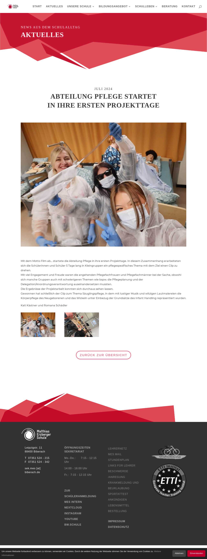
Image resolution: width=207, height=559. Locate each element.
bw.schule (72, 524)
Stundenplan (118, 460)
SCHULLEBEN (144, 6)
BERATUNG (170, 6)
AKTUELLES (54, 6)
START (37, 6)
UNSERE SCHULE (79, 6)
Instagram (72, 513)
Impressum (116, 521)
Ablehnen (179, 553)
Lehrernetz (117, 448)
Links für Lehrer (121, 465)
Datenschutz (118, 527)
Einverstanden (196, 553)
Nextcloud (73, 507)
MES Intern (73, 502)
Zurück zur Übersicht (103, 355)
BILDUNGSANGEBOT (113, 6)
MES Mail (115, 454)
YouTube (71, 519)
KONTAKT (188, 6)
